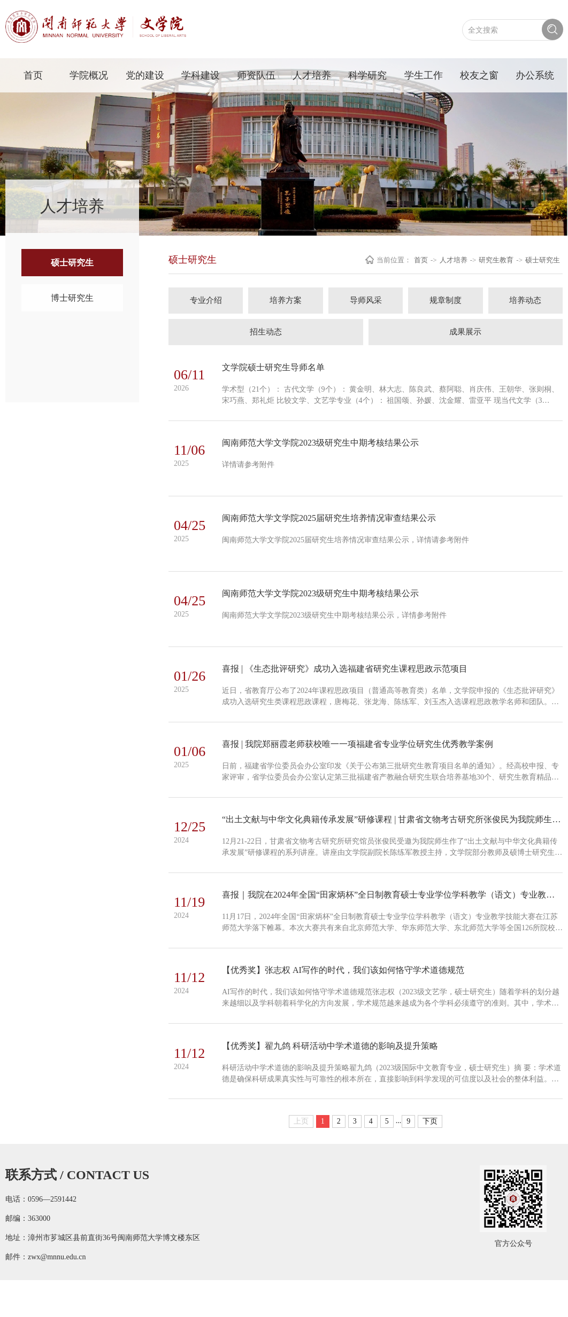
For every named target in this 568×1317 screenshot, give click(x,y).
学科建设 (200, 75)
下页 (430, 1158)
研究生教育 (496, 260)
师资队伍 (256, 75)
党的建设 (145, 75)
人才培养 (312, 75)
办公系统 (535, 75)
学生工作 (423, 75)
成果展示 (465, 332)
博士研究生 (72, 297)
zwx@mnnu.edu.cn (57, 1294)
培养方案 (286, 300)
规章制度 (445, 300)
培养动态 (525, 300)
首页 (33, 75)
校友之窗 (479, 75)
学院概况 (89, 75)
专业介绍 (206, 300)
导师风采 (366, 300)
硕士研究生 (72, 262)
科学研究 (367, 75)
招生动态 (266, 332)
